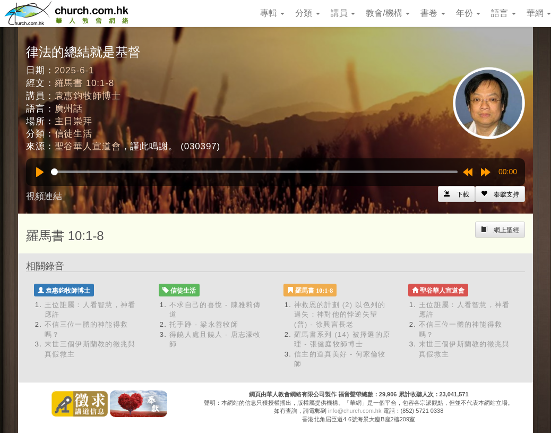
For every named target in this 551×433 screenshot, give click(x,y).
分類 (307, 13)
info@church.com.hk (354, 410)
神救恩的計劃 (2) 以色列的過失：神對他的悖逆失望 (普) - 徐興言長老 (340, 314)
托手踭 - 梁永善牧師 (203, 324)
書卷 (432, 13)
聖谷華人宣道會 (88, 146)
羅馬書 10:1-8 (84, 83)
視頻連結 (44, 196)
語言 (503, 13)
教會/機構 (388, 13)
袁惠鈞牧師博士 (88, 96)
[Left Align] (500, 194)
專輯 (272, 13)
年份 (468, 13)
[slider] (254, 172)
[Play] (39, 172)
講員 (343, 13)
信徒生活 (73, 134)
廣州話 (69, 109)
